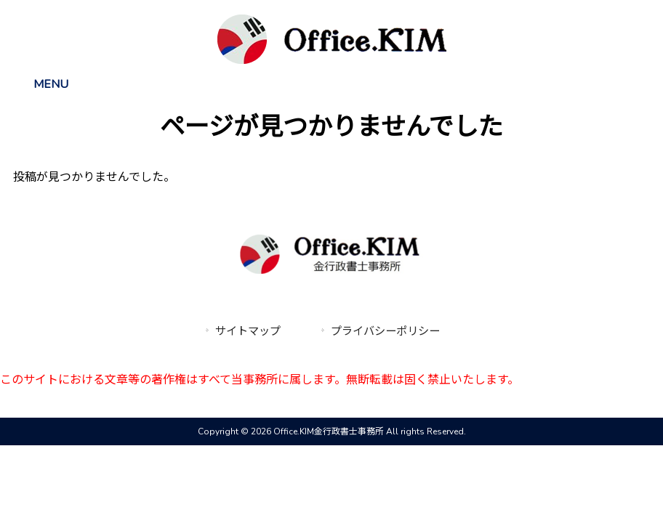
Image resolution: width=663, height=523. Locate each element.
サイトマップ (248, 331)
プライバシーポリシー (385, 331)
